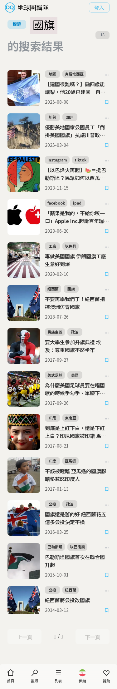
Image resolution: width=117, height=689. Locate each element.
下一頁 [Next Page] (92, 637)
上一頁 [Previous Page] (24, 637)
